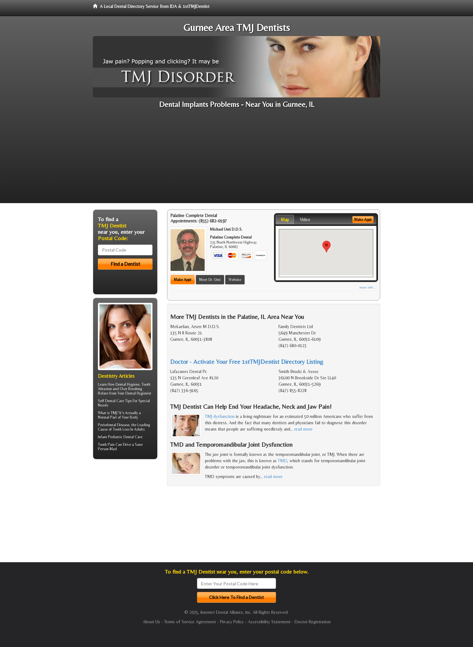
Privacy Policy (232, 621)
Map (285, 219)
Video (305, 219)
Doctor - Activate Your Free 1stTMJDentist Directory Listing (246, 361)
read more (303, 429)
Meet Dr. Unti (210, 279)
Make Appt (182, 279)
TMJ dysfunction (220, 416)
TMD (282, 460)
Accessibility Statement (269, 621)
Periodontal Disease (113, 425)
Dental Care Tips (118, 401)
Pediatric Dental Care (125, 437)
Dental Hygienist (138, 393)
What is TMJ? (108, 413)
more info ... (368, 287)
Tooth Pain (106, 444)
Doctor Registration (313, 621)
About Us (151, 621)
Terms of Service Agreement (190, 621)
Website (235, 279)
